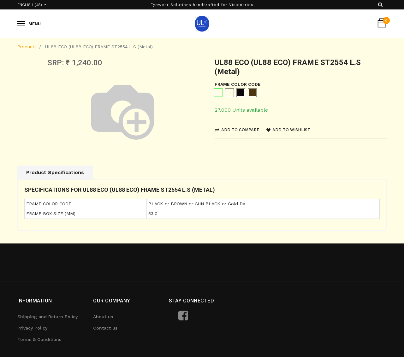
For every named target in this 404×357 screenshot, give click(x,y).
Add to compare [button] (237, 129)
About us (103, 316)
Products (27, 46)
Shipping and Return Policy (47, 316)
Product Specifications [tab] (55, 172)
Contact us (105, 328)
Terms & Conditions (39, 339)
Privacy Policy (32, 328)
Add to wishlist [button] (288, 129)
